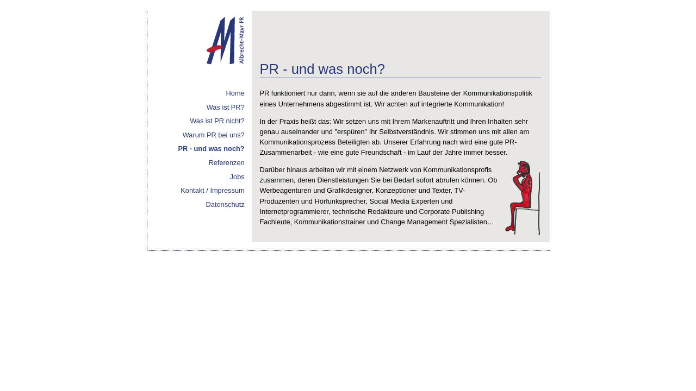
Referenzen (227, 163)
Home (235, 93)
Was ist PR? (226, 107)
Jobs (237, 177)
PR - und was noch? (211, 148)
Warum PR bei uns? (214, 135)
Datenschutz (225, 204)
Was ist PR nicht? (217, 121)
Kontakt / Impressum (212, 190)
